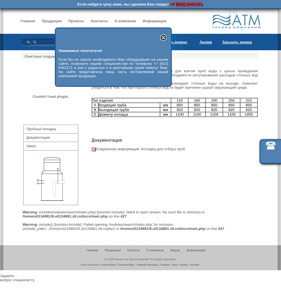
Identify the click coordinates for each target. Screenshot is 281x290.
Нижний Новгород (147, 264)
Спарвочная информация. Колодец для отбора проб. (141, 149)
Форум (175, 250)
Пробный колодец (41, 129)
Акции (205, 42)
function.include (110, 212)
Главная (27, 21)
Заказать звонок (237, 42)
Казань (184, 264)
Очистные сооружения (43, 56)
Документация (38, 137)
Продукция (52, 21)
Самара (164, 264)
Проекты (76, 21)
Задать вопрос (174, 42)
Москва (194, 264)
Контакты (99, 21)
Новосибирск (108, 264)
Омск (175, 264)
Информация (154, 21)
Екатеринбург (127, 264)
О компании (125, 21)
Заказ (31, 146)
